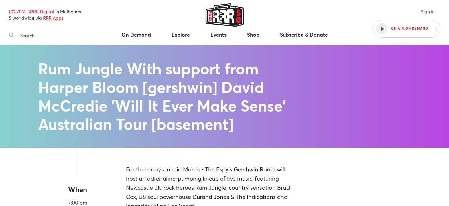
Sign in (428, 12)
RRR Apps (53, 18)
